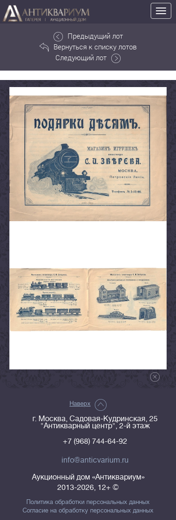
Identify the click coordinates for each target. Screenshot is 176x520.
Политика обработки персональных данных (88, 502)
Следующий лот (88, 58)
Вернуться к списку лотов (88, 47)
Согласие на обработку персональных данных (88, 510)
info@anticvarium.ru (95, 460)
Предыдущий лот (88, 36)
